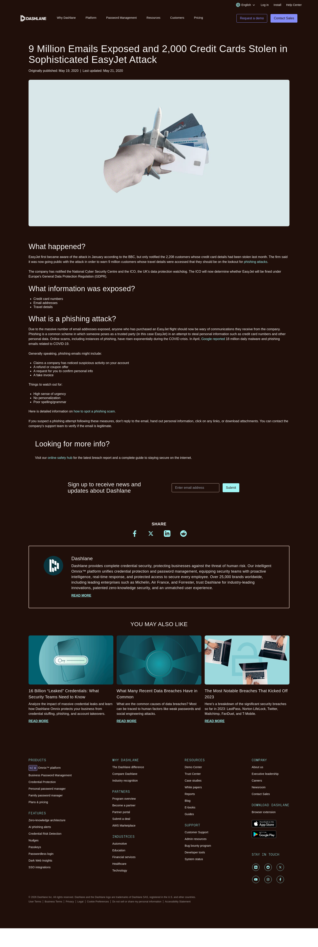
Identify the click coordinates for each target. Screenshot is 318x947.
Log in (265, 5)
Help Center (294, 5)
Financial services (124, 859)
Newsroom (259, 789)
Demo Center (193, 769)
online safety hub (60, 459)
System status (194, 861)
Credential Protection (42, 784)
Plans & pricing (38, 804)
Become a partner (124, 807)
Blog (188, 802)
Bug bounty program (198, 847)
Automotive (119, 845)
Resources (153, 18)
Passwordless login (41, 855)
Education (118, 852)
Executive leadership (265, 776)
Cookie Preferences (98, 903)
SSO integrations (40, 869)
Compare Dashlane (124, 776)
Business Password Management (50, 777)
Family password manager (46, 797)
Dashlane (173, 575)
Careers (257, 782)
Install (277, 5)
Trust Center (193, 776)
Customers (177, 18)
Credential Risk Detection (45, 835)
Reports (190, 796)
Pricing (198, 18)
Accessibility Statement (178, 903)
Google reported (213, 341)
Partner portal (121, 814)
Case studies (193, 782)
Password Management (121, 18)
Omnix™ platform (45, 770)
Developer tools (195, 854)
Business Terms (53, 903)
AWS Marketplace (124, 827)
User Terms (35, 903)
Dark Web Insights (40, 862)
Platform (91, 18)
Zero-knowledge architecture (47, 822)
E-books (190, 809)
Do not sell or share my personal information (136, 903)
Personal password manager (47, 790)
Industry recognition (125, 782)
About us (257, 769)
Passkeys (35, 849)
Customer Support (196, 834)
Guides (189, 816)
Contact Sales (261, 796)
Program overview (124, 800)
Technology (119, 872)
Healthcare (119, 865)
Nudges (34, 842)
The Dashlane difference (128, 769)
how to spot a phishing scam (94, 413)
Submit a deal (121, 820)
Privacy (70, 903)
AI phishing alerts (40, 829)
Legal (80, 903)
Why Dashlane (66, 18)
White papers (193, 789)
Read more (81, 597)
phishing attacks (255, 264)
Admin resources (195, 841)
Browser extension (264, 814)
